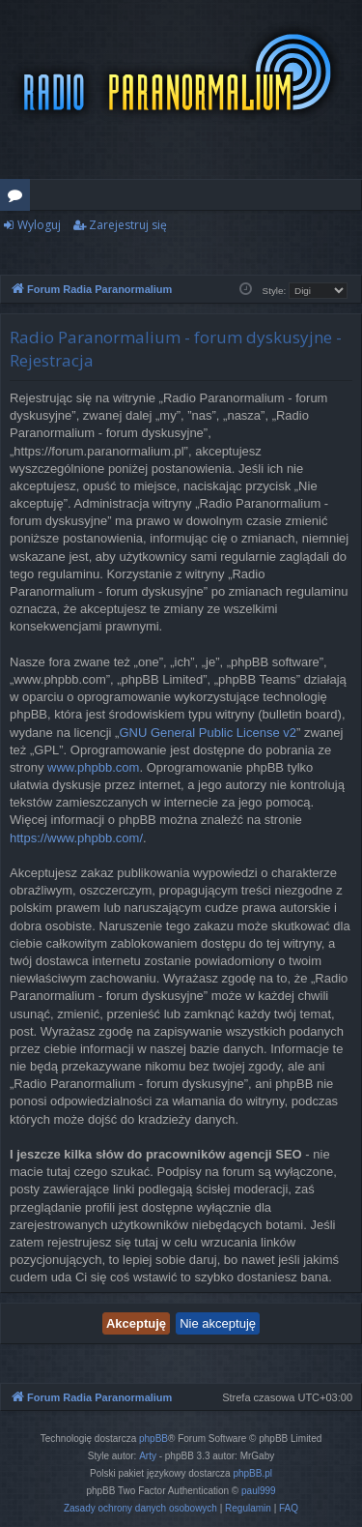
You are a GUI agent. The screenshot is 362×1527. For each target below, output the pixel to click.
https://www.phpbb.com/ (76, 838)
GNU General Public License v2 (207, 732)
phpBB (153, 1438)
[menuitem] (140, 1508)
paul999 (258, 1490)
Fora (19, 198)
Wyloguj (39, 225)
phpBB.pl (252, 1473)
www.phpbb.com (93, 767)
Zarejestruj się (128, 225)
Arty (147, 1456)
